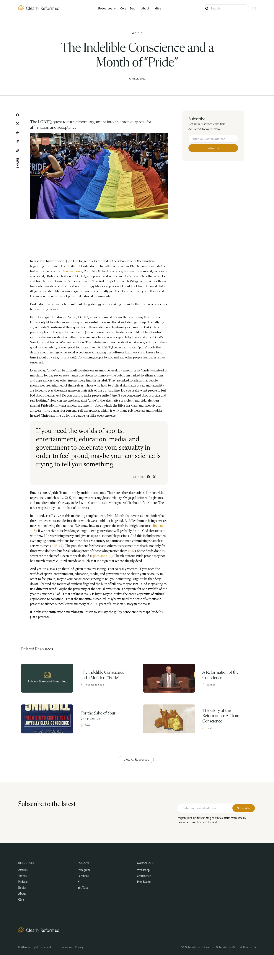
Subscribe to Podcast (195, 947)
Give (21, 899)
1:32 (132, 551)
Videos (22, 876)
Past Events (144, 882)
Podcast (23, 882)
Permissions (65, 947)
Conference (144, 876)
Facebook (83, 876)
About (22, 893)
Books (22, 887)
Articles (22, 870)
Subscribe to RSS (224, 947)
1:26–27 (56, 546)
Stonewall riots (72, 271)
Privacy (79, 947)
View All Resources (136, 759)
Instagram (84, 870)
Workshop (143, 870)
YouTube (83, 887)
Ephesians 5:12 (101, 556)
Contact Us (247, 947)
